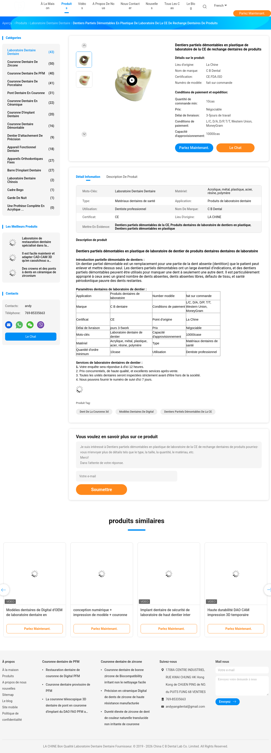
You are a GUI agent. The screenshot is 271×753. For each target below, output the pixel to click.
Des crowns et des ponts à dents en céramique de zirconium (39, 272)
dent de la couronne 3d (94, 411)
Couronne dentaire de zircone (30, 63)
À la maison (10, 670)
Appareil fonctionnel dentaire (30, 149)
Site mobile (10, 707)
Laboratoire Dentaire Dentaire (30, 52)
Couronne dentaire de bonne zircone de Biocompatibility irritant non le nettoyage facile (125, 676)
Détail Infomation (88, 177)
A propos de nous (14, 682)
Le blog (7, 701)
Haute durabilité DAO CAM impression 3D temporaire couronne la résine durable (228, 615)
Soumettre (101, 489)
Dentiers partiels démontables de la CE (188, 411)
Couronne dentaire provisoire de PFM (68, 688)
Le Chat (31, 336)
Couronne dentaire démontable (30, 125)
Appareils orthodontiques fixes (30, 160)
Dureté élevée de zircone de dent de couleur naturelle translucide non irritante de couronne (127, 718)
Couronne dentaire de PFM (30, 73)
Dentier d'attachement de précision (30, 137)
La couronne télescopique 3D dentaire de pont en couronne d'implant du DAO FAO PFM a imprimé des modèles (66, 706)
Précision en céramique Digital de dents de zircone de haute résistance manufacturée (125, 697)
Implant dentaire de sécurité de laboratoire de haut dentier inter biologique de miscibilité (165, 615)
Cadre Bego (30, 190)
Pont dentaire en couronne (30, 93)
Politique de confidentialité (12, 716)
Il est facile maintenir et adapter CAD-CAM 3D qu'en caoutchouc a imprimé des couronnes (38, 257)
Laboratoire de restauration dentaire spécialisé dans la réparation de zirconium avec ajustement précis (38, 242)
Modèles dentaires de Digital (136, 411)
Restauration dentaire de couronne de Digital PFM (63, 673)
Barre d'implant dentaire (30, 170)
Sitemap (8, 695)
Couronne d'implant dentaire (30, 114)
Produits (8, 676)
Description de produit (121, 177)
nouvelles (8, 688)
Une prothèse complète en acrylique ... (30, 207)
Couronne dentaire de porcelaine (30, 83)
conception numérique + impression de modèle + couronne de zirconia (100, 615)
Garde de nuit (30, 198)
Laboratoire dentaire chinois (30, 180)
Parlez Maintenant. (252, 13)
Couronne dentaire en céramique (30, 102)
